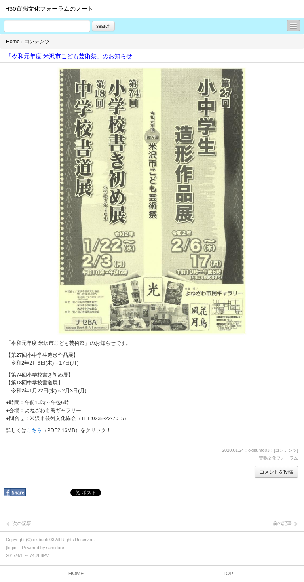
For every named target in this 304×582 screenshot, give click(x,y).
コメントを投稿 (276, 472)
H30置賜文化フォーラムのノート (49, 8)
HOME (76, 573)
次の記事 (18, 524)
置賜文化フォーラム (278, 458)
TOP (228, 573)
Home (13, 41)
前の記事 (285, 524)
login (11, 547)
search (103, 26)
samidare (55, 547)
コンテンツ (37, 41)
